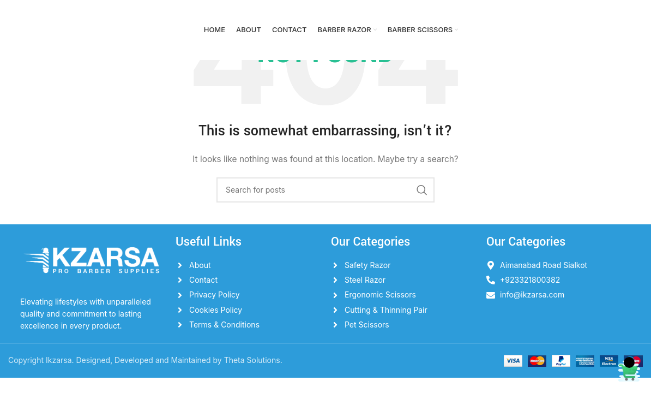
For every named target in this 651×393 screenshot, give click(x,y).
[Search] (325, 190)
